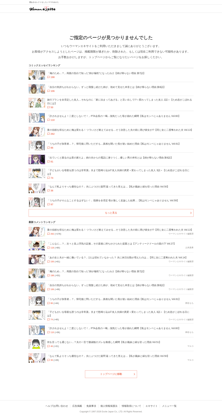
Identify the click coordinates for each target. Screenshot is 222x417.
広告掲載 (77, 406)
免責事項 (91, 406)
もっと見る (111, 212)
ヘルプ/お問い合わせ (56, 406)
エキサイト (152, 406)
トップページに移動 (111, 374)
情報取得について (131, 406)
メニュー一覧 (169, 406)
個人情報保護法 (108, 406)
